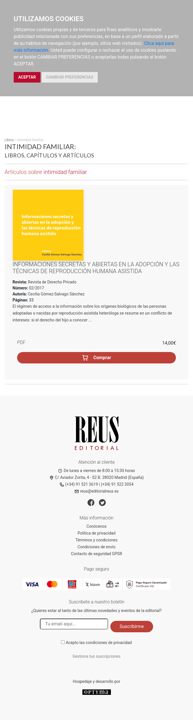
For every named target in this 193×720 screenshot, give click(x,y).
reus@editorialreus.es (96, 491)
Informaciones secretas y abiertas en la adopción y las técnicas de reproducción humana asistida (96, 268)
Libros (9, 140)
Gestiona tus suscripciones (96, 656)
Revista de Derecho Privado (52, 282)
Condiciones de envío (96, 547)
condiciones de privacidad (109, 642)
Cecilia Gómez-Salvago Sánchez (56, 294)
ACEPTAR (27, 77)
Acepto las (99, 642)
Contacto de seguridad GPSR (96, 553)
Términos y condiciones (96, 540)
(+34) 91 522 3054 (117, 484)
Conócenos (96, 526)
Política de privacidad (96, 533)
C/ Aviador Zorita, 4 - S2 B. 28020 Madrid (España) (96, 477)
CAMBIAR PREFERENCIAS (69, 77)
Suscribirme (131, 626)
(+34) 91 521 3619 (79, 484)
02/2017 (36, 288)
